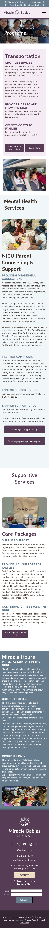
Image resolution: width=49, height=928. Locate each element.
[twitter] (18, 844)
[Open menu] (44, 12)
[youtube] (25, 844)
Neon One (19, 920)
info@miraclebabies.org (32, 2)
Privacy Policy (31, 920)
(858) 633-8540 (24, 856)
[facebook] (12, 844)
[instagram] (31, 844)
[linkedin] (37, 844)
